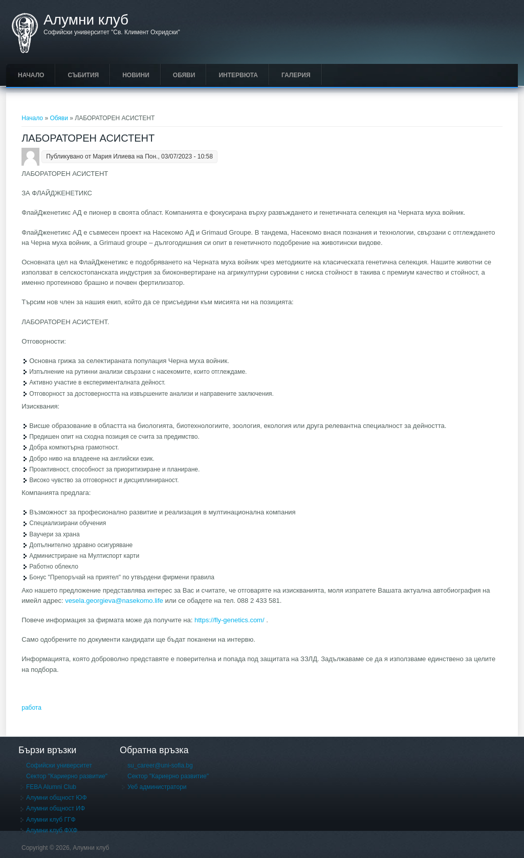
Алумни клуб (85, 20)
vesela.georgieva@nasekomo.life (114, 600)
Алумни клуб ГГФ (51, 819)
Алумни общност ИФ (55, 808)
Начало (31, 75)
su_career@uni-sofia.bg (160, 765)
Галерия (296, 75)
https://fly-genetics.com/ (229, 620)
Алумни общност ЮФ (56, 797)
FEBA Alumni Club (51, 787)
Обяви (184, 75)
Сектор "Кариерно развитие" (66, 776)
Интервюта (238, 75)
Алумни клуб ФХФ (51, 830)
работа (31, 707)
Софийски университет (59, 765)
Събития (83, 75)
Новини (135, 75)
